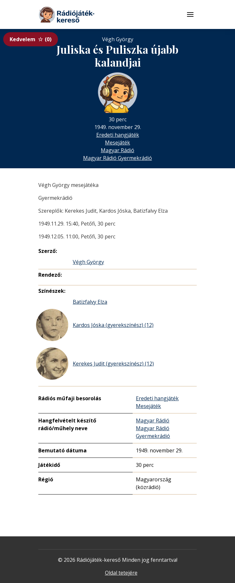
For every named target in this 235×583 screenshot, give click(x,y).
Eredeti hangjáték (117, 134)
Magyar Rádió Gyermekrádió (117, 158)
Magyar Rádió (117, 150)
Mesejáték (117, 142)
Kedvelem (31, 39)
